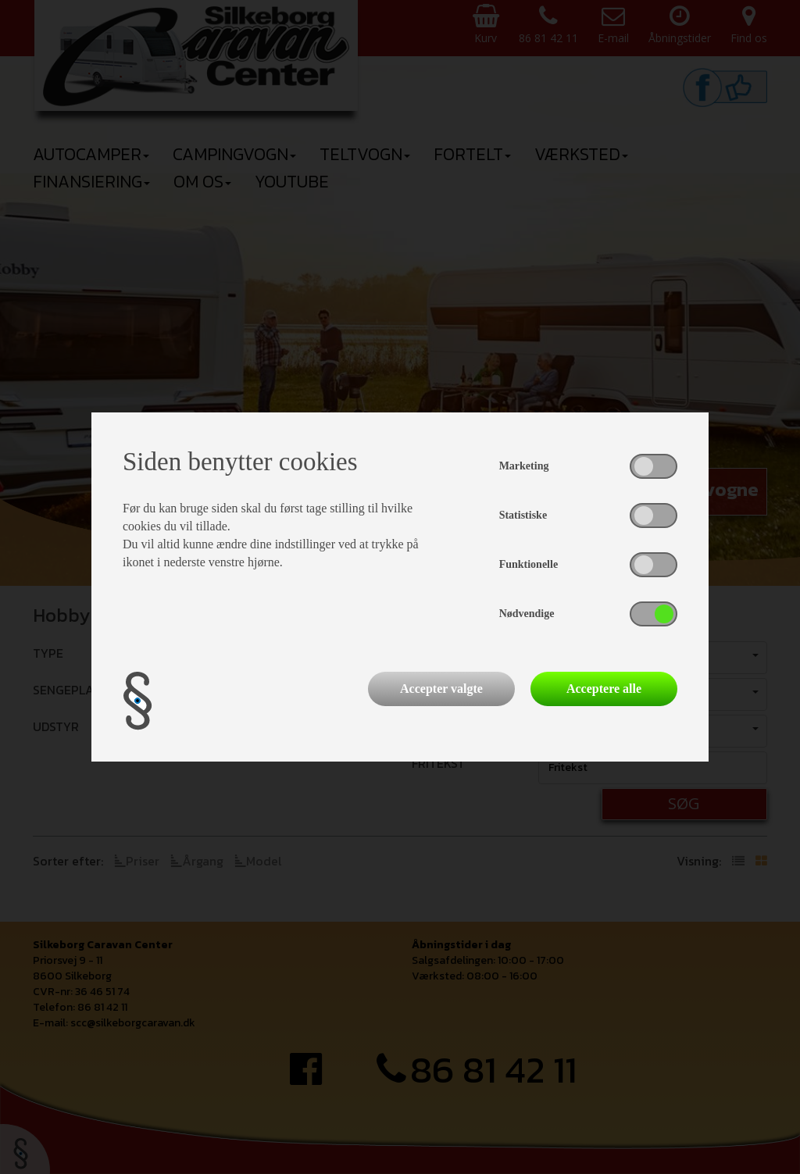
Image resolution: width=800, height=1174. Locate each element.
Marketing (524, 466)
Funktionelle (528, 564)
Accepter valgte (441, 688)
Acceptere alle (603, 688)
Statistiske (523, 515)
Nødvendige (527, 613)
